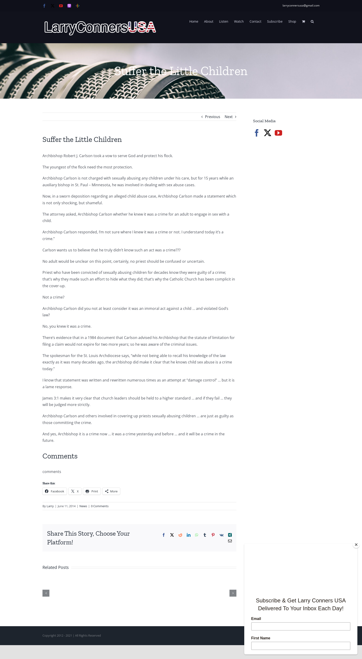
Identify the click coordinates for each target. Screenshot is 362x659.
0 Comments (100, 506)
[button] (312, 21)
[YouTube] (278, 133)
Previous (212, 116)
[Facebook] (256, 133)
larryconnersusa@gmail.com (301, 5)
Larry (50, 506)
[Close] (356, 544)
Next (229, 116)
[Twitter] (267, 133)
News (83, 506)
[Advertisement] (287, 219)
